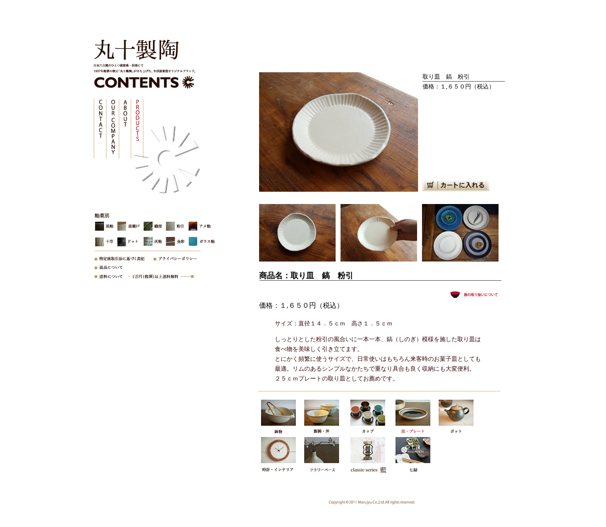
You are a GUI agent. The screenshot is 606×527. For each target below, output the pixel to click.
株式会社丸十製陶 (133, 51)
